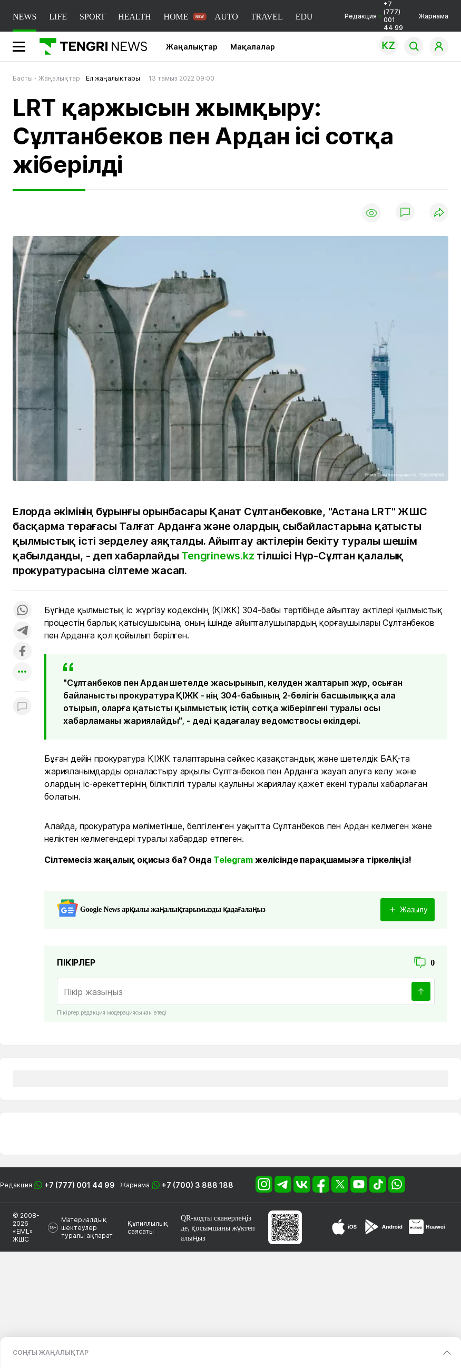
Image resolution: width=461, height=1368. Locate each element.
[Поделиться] (438, 213)
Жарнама (433, 16)
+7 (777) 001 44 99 (79, 1184)
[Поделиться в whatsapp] (22, 611)
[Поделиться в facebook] (22, 652)
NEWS (24, 16)
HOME (175, 16)
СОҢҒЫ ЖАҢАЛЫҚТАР (51, 1352)
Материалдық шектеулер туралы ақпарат (87, 1227)
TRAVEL (267, 16)
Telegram (233, 859)
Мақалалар (252, 46)
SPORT (92, 16)
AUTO (226, 16)
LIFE (58, 16)
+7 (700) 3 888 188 (197, 1184)
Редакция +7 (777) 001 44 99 (374, 16)
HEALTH (134, 16)
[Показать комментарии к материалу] (22, 707)
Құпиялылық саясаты (147, 1227)
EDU (304, 16)
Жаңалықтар (192, 46)
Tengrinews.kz (217, 555)
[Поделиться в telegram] (22, 631)
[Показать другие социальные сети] (22, 672)
